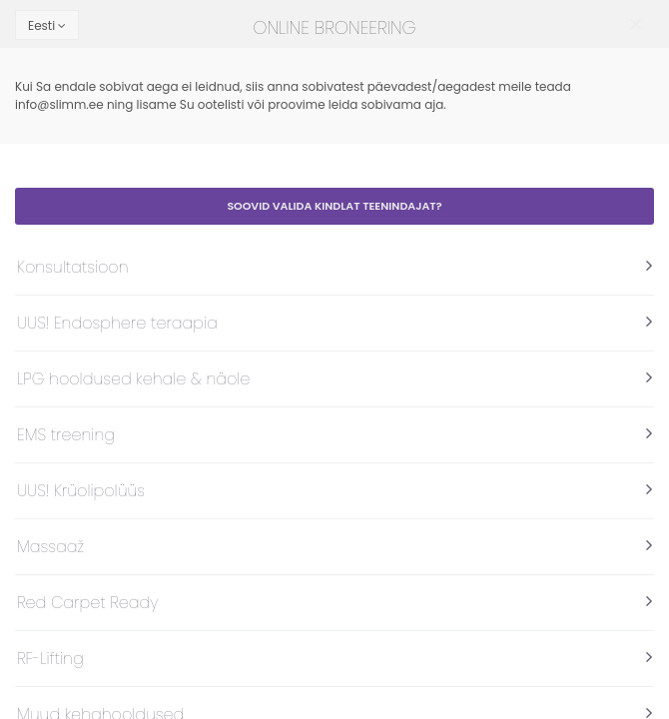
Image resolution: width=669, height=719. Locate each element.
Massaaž (50, 546)
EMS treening (66, 434)
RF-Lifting (50, 658)
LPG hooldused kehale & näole (133, 378)
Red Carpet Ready (87, 602)
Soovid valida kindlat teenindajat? (334, 206)
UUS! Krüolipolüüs (81, 490)
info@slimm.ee (59, 104)
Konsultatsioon (73, 267)
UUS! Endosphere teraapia (117, 323)
